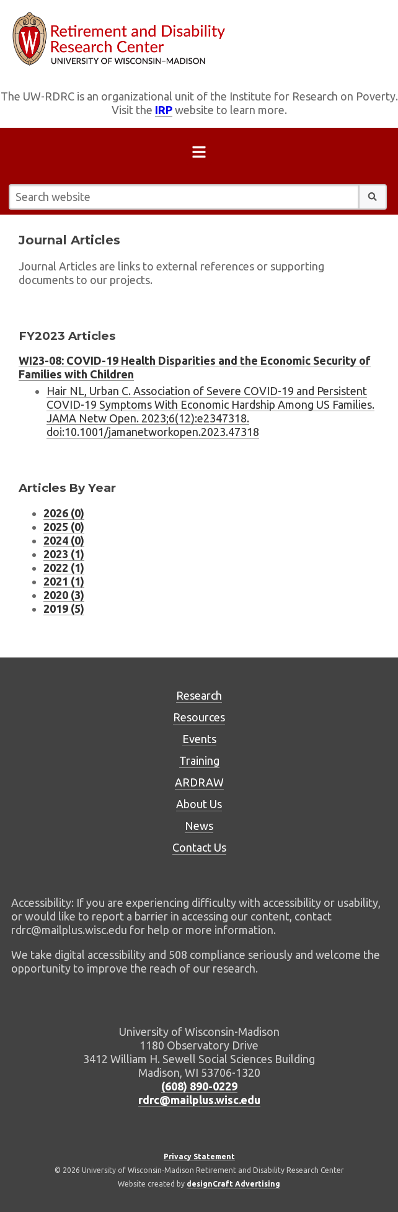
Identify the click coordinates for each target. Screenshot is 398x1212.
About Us (199, 804)
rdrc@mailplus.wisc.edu (199, 1100)
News (199, 825)
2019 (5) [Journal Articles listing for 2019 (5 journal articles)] (63, 608)
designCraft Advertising (233, 1184)
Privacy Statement (199, 1156)
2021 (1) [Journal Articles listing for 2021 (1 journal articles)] (63, 581)
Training (199, 760)
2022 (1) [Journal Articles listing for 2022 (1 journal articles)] (63, 567)
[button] (372, 197)
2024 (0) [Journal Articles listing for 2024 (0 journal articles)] (63, 540)
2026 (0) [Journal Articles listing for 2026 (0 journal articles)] (63, 513)
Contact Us (199, 847)
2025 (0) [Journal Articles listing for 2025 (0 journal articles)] (63, 526)
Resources (199, 717)
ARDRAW (199, 782)
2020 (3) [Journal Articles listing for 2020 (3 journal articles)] (63, 595)
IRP (163, 110)
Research (199, 695)
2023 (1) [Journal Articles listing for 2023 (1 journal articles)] (63, 554)
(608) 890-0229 (199, 1086)
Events (199, 739)
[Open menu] (199, 154)
